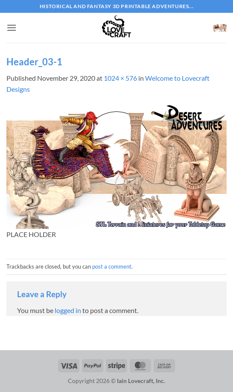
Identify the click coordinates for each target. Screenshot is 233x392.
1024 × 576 (120, 78)
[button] (11, 27)
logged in (68, 310)
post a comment (111, 266)
